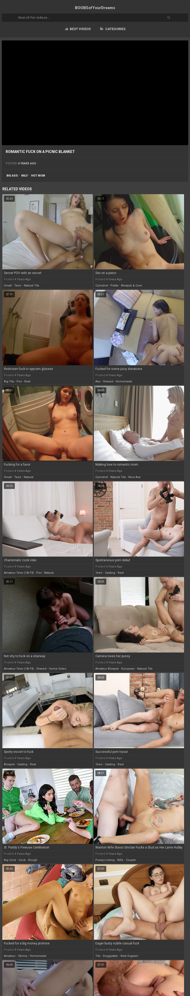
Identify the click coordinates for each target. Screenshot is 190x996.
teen (17, 285)
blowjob (9, 764)
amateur (10, 956)
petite (114, 285)
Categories (112, 29)
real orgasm (129, 956)
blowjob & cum (131, 285)
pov (19, 381)
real (27, 381)
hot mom (38, 175)
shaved (108, 381)
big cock (10, 860)
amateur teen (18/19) (19, 572)
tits (97, 956)
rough (32, 860)
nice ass (134, 477)
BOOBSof (95, 7)
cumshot (101, 285)
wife (120, 860)
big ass (12, 175)
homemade (124, 381)
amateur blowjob (107, 668)
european (128, 668)
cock (22, 860)
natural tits (31, 285)
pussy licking (105, 860)
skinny (22, 956)
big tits (9, 381)
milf (24, 175)
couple (131, 860)
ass (97, 381)
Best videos (78, 29)
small (8, 285)
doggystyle (110, 956)
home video (57, 668)
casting (110, 572)
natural (28, 477)
